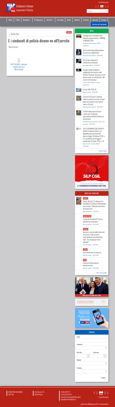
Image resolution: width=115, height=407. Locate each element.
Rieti (85, 260)
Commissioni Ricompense (89, 43)
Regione (79, 360)
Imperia (86, 229)
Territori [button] (50, 20)
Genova (85, 198)
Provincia (79, 368)
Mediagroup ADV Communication (98, 404)
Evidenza (93, 55)
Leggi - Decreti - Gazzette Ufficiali (91, 144)
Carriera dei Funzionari (99, 24)
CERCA (103, 378)
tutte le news (103, 151)
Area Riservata (103, 2)
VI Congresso (38, 20)
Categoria (79, 344)
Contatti (77, 20)
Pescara (69, 32)
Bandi (84, 92)
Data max (96, 352)
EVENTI (98, 43)
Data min (79, 352)
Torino (85, 249)
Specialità (85, 65)
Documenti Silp (87, 55)
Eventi (69, 20)
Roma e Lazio (87, 216)
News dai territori (13, 47)
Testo (78, 337)
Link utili (95, 20)
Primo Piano (94, 122)
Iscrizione (60, 20)
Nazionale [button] (27, 20)
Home (10, 20)
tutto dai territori (101, 272)
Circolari (98, 82)
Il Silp (17, 20)
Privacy (103, 20)
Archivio (86, 20)
